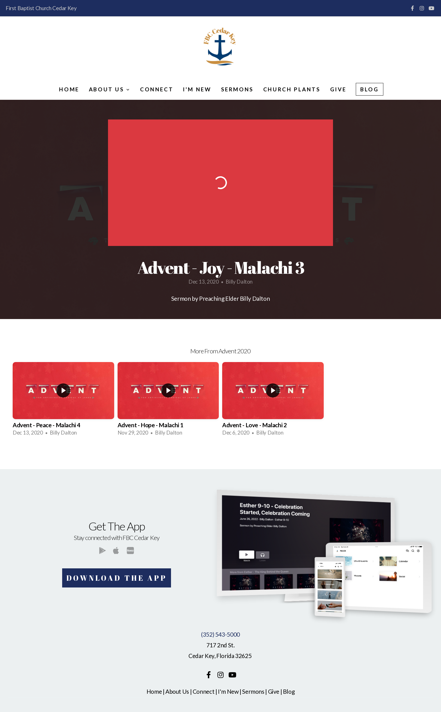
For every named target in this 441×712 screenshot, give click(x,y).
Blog (369, 89)
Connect (156, 89)
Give (338, 89)
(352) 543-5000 (220, 634)
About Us (109, 89)
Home (69, 89)
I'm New (197, 89)
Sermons (237, 89)
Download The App (116, 578)
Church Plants (292, 89)
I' (219, 691)
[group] (63, 401)
